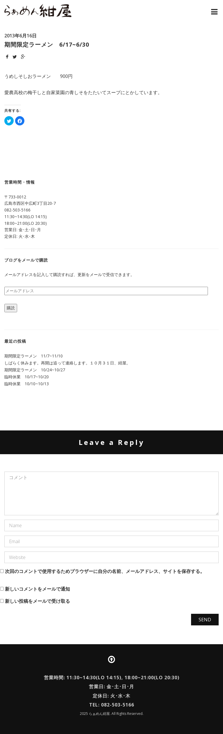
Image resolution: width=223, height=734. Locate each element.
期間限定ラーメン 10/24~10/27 (34, 370)
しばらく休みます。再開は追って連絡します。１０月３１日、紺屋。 (67, 363)
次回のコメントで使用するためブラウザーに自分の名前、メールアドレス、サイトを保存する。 (105, 571)
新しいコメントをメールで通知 (37, 589)
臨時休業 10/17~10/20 (26, 376)
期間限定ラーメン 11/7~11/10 (33, 356)
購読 (11, 308)
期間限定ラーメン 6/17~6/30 (46, 44)
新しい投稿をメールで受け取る (37, 601)
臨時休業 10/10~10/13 (26, 383)
